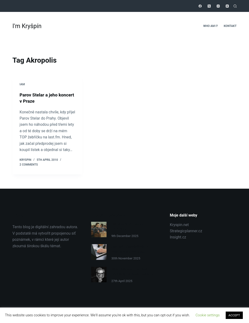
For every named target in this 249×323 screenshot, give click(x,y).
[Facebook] (200, 6)
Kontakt (230, 26)
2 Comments (29, 164)
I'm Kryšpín (26, 26)
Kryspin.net (179, 224)
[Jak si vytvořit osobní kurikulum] (99, 229)
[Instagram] (218, 6)
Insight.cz (178, 237)
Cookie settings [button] (207, 315)
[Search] (235, 6)
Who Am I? (210, 26)
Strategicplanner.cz (186, 231)
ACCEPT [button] (234, 315)
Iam (22, 84)
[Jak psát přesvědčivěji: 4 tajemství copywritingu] (99, 251)
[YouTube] (227, 6)
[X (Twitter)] (209, 6)
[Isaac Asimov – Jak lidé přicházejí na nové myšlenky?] (99, 274)
